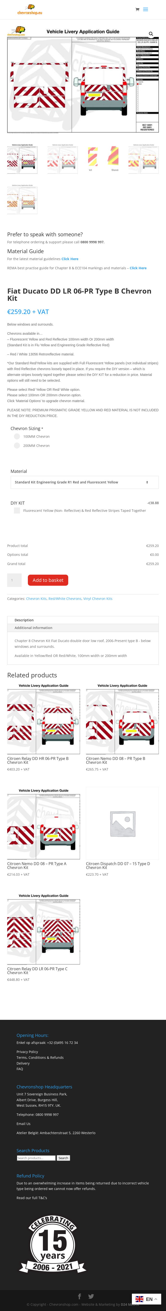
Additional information (33, 627)
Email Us (24, 1123)
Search (63, 1158)
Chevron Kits (36, 598)
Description (24, 620)
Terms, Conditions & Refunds (40, 1057)
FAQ (20, 1069)
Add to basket (48, 580)
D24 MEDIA (130, 1304)
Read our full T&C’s (32, 1197)
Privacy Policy (27, 1051)
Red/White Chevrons (65, 598)
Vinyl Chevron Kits (97, 598)
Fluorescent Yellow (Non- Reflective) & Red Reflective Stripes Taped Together (80, 511)
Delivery (23, 1063)
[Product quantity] (14, 580)
